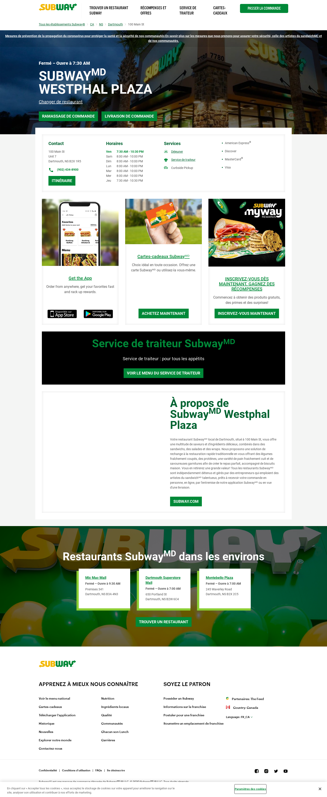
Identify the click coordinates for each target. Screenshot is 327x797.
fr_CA (238, 717)
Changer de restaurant (61, 101)
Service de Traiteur (187, 10)
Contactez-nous (50, 748)
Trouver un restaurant (163, 622)
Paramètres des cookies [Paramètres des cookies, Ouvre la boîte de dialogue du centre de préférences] (250, 789)
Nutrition (107, 698)
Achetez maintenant (163, 313)
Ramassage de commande (68, 116)
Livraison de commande (129, 116)
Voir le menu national (54, 698)
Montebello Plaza (219, 578)
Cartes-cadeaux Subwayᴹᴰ (163, 256)
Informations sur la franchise (185, 707)
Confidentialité (48, 770)
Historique (46, 723)
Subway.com (186, 501)
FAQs (98, 770)
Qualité (106, 715)
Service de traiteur (183, 159)
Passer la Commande (264, 8)
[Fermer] (320, 789)
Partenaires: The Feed (248, 699)
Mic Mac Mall (95, 578)
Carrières (108, 740)
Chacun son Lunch (115, 732)
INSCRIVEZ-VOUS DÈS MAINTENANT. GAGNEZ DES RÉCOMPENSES (247, 284)
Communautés (112, 723)
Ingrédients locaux (115, 707)
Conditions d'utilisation (76, 770)
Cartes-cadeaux (50, 707)
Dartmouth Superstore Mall (163, 580)
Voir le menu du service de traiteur (163, 373)
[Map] (101, 452)
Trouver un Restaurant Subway (108, 10)
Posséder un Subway (179, 698)
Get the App (80, 278)
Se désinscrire (116, 770)
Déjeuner (177, 151)
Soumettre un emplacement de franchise (194, 723)
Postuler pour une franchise (184, 715)
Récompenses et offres (153, 10)
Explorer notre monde (55, 740)
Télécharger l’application (57, 715)
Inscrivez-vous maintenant (247, 313)
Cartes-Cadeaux (220, 10)
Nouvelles (46, 732)
